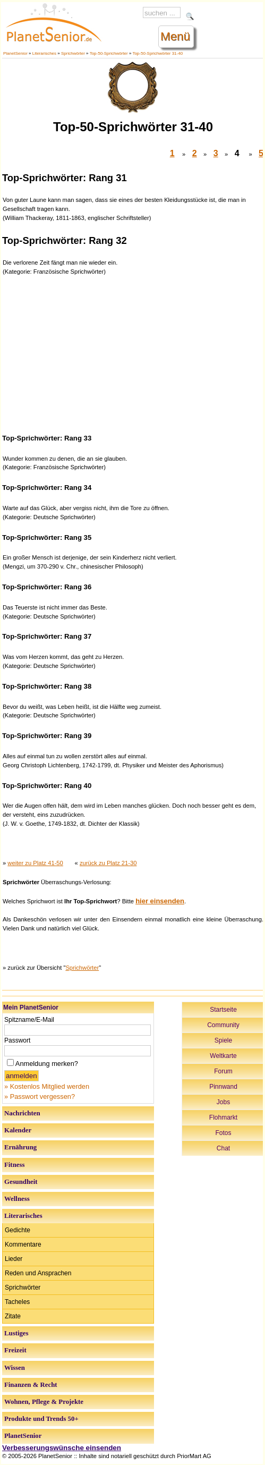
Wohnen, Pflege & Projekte (43, 1401)
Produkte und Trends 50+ (41, 1418)
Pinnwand (223, 1086)
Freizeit (15, 1350)
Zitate (13, 1316)
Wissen (14, 1367)
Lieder (13, 1259)
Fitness (14, 1164)
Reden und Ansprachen (38, 1273)
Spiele (223, 1040)
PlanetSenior (15, 53)
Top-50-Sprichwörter (109, 53)
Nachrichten (22, 1113)
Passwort (17, 1040)
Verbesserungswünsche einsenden (61, 1448)
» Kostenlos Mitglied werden (46, 1086)
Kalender (17, 1130)
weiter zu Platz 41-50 (35, 863)
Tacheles (17, 1302)
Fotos (223, 1133)
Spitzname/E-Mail (29, 1019)
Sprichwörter (73, 53)
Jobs (223, 1102)
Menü (175, 36)
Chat (223, 1148)
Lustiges (16, 1333)
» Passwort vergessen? (39, 1096)
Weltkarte (223, 1056)
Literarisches (44, 53)
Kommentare (23, 1244)
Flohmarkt (223, 1117)
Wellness (17, 1199)
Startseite (223, 1009)
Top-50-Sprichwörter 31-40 (157, 53)
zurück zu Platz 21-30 (108, 863)
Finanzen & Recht (30, 1384)
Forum (223, 1071)
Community (223, 1025)
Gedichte (17, 1230)
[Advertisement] (133, 353)
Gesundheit (21, 1181)
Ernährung (20, 1147)
